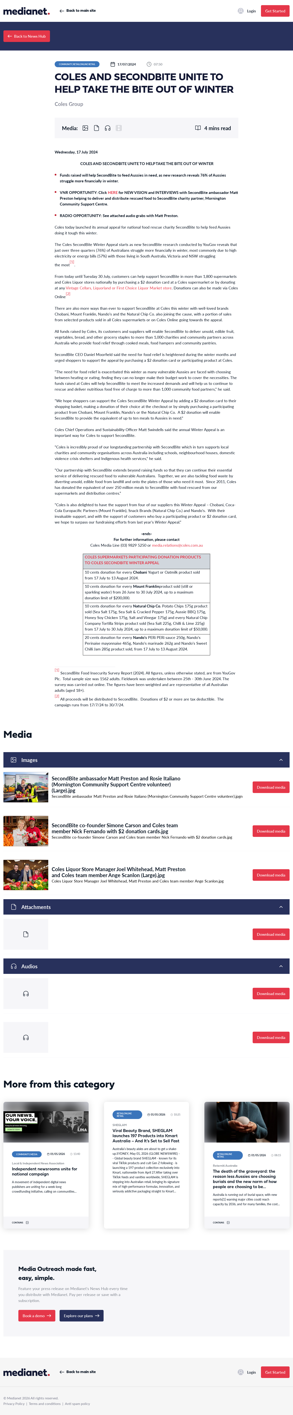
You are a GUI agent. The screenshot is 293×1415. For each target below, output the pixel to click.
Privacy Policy (14, 1403)
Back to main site (78, 11)
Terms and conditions (45, 1403)
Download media (271, 787)
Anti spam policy (77, 1403)
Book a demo (37, 1315)
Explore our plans (81, 1315)
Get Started (275, 10)
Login (247, 11)
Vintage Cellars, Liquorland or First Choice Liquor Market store (119, 287)
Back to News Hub (27, 36)
